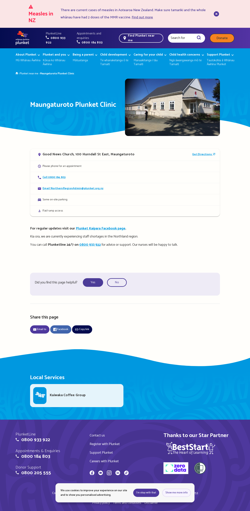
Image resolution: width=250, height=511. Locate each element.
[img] (190, 448)
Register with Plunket (105, 444)
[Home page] (22, 38)
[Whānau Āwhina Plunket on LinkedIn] (117, 473)
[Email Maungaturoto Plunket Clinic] (125, 188)
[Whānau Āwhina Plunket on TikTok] (126, 473)
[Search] (198, 38)
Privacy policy (101, 503)
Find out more (142, 17)
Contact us (97, 435)
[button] (59, 38)
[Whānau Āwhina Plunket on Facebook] (92, 473)
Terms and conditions (127, 503)
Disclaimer (151, 503)
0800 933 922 (90, 245)
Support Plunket (101, 453)
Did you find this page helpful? (56, 282)
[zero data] (175, 468)
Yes (93, 282)
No (117, 282)
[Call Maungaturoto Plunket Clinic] (125, 177)
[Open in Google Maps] (125, 154)
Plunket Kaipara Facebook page (100, 228)
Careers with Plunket (104, 461)
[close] (216, 14)
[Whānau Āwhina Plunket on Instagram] (109, 473)
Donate (222, 38)
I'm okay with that (146, 493)
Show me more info (176, 493)
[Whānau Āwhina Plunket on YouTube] (100, 473)
